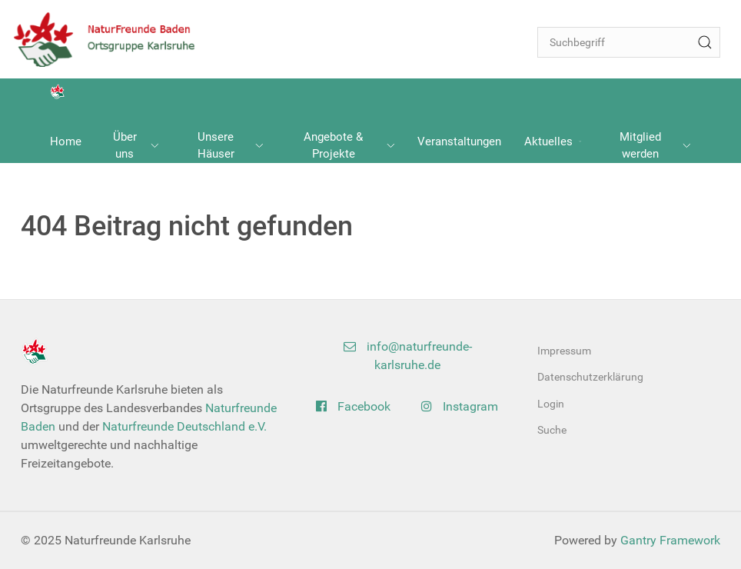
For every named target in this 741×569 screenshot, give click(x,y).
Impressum (564, 350)
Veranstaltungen (459, 141)
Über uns (136, 145)
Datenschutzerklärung (590, 377)
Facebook (353, 406)
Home (65, 141)
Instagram (459, 406)
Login (550, 404)
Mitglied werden (655, 145)
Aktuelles (552, 141)
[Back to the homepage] (112, 39)
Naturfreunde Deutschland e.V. (184, 426)
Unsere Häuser (231, 145)
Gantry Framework (670, 540)
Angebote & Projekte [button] (349, 145)
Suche (552, 430)
